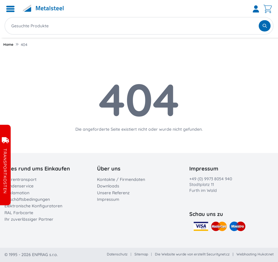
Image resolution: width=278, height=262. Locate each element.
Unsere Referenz (113, 192)
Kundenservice (19, 186)
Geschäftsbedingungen (27, 199)
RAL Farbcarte (18, 212)
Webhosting (246, 254)
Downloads (108, 186)
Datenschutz (117, 254)
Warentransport (20, 179)
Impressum (108, 199)
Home (8, 44)
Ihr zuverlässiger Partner (28, 219)
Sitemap (141, 254)
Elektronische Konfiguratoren (33, 206)
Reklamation (16, 192)
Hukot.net (266, 254)
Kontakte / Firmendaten (121, 179)
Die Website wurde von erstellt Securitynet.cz (192, 254)
